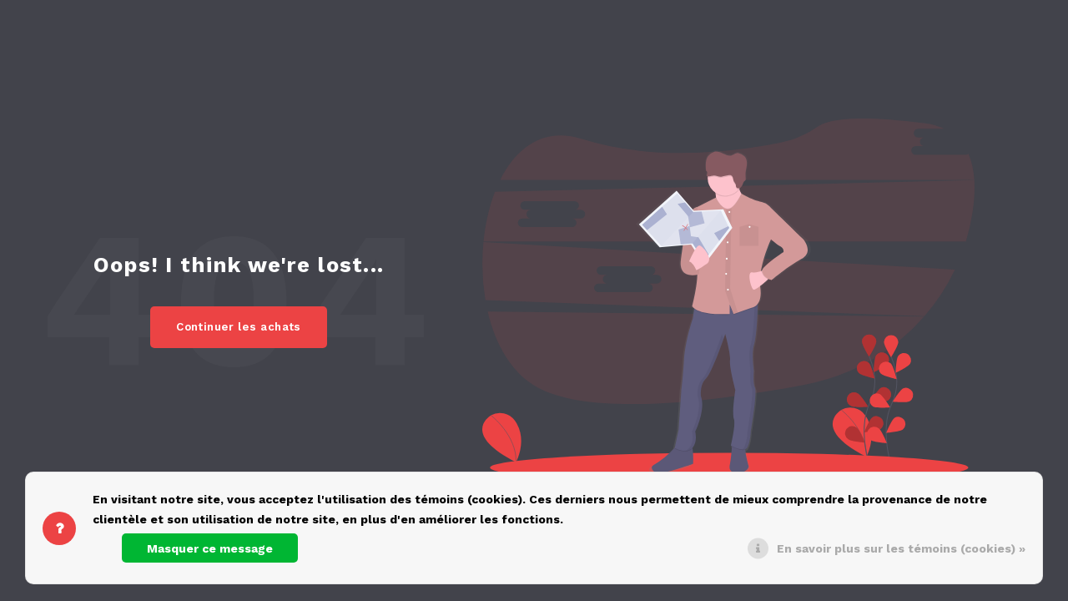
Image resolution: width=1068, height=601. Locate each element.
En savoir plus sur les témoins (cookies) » (901, 548)
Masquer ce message (210, 548)
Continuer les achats (238, 327)
